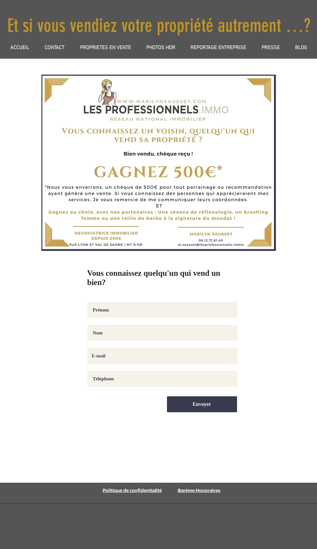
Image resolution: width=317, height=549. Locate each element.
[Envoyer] (202, 404)
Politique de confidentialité (132, 490)
